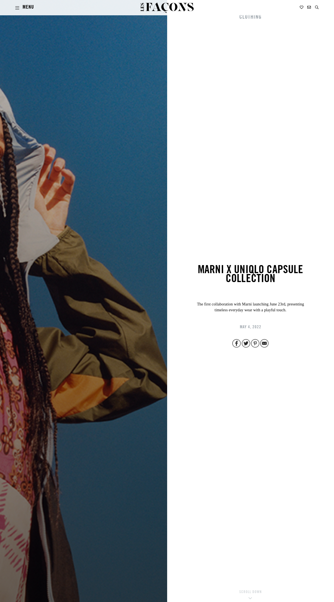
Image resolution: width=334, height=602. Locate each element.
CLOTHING (250, 17)
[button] (317, 7)
